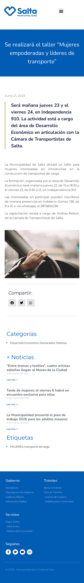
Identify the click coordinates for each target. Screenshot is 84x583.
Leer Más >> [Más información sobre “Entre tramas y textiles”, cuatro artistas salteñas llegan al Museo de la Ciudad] (12, 379)
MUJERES (16, 446)
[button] (61, 11)
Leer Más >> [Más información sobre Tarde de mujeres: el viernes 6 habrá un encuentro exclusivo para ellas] (12, 404)
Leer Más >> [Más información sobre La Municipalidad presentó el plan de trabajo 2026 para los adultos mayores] (12, 429)
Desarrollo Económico (24, 342)
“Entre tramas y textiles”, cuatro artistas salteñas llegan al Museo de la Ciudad (38, 367)
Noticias (61, 342)
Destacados (47, 342)
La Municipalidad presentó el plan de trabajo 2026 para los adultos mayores (37, 417)
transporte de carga (37, 446)
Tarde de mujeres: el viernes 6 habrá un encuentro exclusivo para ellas (38, 392)
